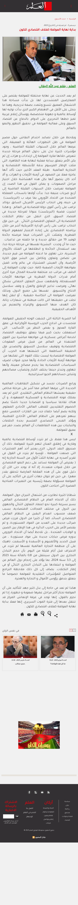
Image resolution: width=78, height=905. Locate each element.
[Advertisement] (24, 452)
